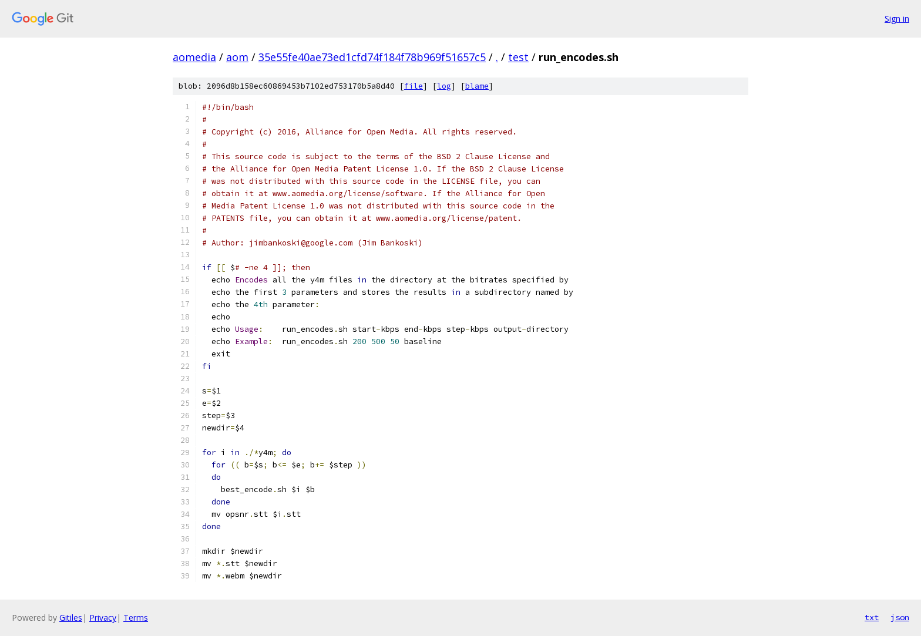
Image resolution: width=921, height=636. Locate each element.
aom (237, 57)
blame (477, 86)
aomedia (194, 57)
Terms (135, 617)
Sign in (897, 18)
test (518, 57)
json (899, 617)
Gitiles (70, 617)
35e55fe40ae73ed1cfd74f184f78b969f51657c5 (372, 57)
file (413, 86)
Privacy (102, 617)
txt (872, 617)
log (444, 86)
